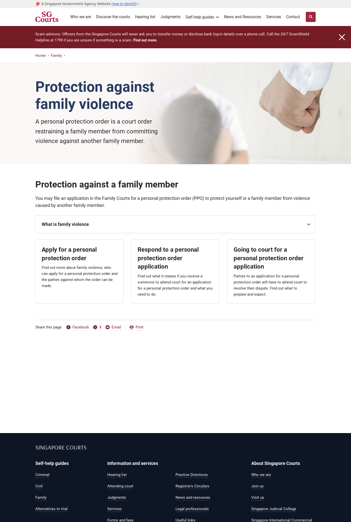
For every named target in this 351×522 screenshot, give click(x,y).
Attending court (120, 486)
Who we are (80, 16)
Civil (39, 486)
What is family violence (65, 224)
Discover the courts (113, 16)
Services (273, 16)
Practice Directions (192, 474)
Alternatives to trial (51, 509)
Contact (293, 16)
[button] (125, 4)
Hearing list (145, 16)
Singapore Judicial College (273, 509)
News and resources (193, 497)
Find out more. (145, 40)
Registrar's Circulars (192, 486)
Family (56, 55)
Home (40, 55)
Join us (257, 486)
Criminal (42, 474)
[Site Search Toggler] (311, 17)
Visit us (257, 497)
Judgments (170, 16)
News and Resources (242, 16)
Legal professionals (192, 509)
